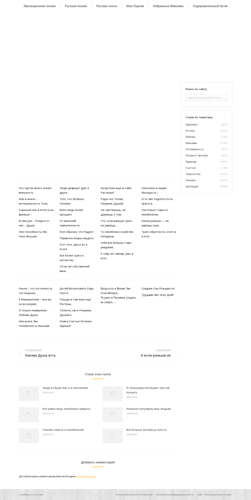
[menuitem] (39, 6)
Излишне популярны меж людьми (148, 408)
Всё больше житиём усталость (146, 429)
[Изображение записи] (29, 393)
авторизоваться (86, 476)
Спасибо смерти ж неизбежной (63, 429)
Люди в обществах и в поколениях (65, 388)
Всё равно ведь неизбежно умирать (67, 408)
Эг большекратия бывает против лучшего (147, 390)
